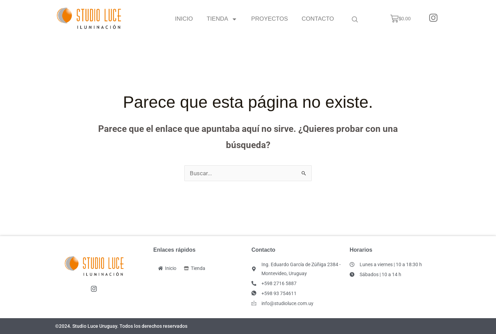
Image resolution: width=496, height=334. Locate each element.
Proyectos (269, 18)
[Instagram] (433, 19)
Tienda (222, 18)
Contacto (318, 18)
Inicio (184, 18)
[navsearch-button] (355, 19)
